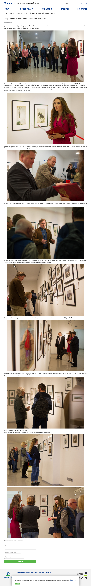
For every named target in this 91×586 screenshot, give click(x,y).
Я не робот (11, 556)
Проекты (65, 9)
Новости (10, 13)
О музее (7, 9)
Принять (17, 583)
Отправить (20, 561)
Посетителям (26, 9)
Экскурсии (47, 9)
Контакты (82, 9)
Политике (73, 580)
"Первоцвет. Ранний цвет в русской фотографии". (35, 13)
